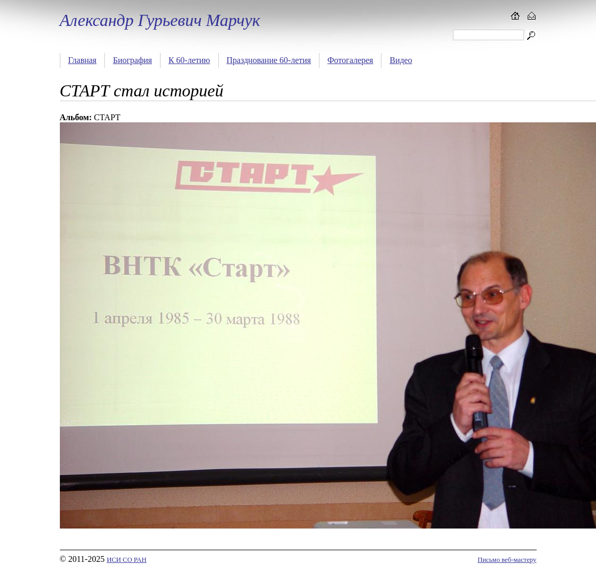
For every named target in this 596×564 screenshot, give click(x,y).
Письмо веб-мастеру (507, 559)
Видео (400, 60)
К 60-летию (189, 60)
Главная (82, 60)
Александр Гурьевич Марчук (160, 20)
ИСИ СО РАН (126, 559)
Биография (132, 60)
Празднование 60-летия (269, 60)
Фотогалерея (350, 60)
